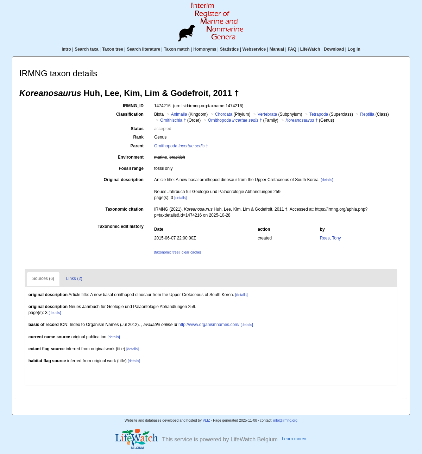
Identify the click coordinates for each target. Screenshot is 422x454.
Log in (354, 49)
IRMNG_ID (133, 105)
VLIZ (206, 420)
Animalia (179, 114)
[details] (327, 180)
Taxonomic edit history (120, 226)
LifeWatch (310, 49)
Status (137, 128)
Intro (66, 49)
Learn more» (294, 438)
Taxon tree (112, 49)
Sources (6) (43, 278)
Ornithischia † (173, 120)
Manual (277, 49)
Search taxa (86, 49)
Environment (131, 157)
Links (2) (74, 278)
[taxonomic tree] (166, 252)
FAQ (292, 49)
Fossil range (131, 168)
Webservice (254, 49)
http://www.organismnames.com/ (208, 324)
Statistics (229, 49)
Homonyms (204, 49)
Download (334, 49)
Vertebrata (267, 114)
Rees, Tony (330, 238)
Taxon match (177, 49)
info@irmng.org (285, 420)
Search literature (143, 49)
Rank (138, 137)
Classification (130, 114)
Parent (137, 145)
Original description (124, 179)
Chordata (223, 114)
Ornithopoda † (235, 120)
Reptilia (367, 114)
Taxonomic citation (124, 209)
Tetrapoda (318, 114)
